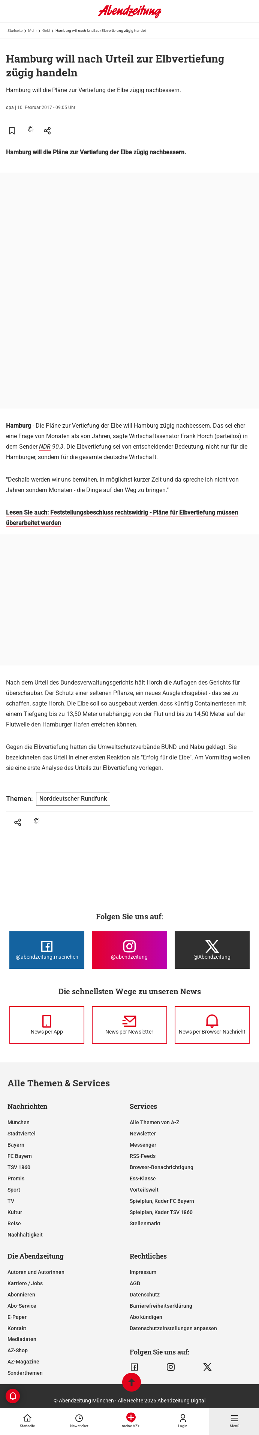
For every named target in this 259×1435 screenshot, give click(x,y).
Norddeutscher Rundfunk (73, 798)
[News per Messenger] (46, 1025)
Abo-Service (21, 1306)
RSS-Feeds (143, 1156)
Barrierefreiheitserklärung (161, 1306)
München (18, 1122)
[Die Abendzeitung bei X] (212, 950)
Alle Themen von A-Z (154, 1122)
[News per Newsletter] (129, 1025)
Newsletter (143, 1134)
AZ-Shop (17, 1350)
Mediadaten (21, 1339)
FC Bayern (19, 1156)
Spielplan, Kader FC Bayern (162, 1201)
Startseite (14, 30)
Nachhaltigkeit (25, 1235)
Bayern (15, 1145)
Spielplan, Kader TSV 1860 (161, 1212)
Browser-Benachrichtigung (161, 1167)
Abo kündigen (146, 1317)
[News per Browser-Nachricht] (212, 1025)
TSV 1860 (18, 1167)
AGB (135, 1283)
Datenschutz (145, 1295)
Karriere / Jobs (25, 1283)
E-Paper (17, 1317)
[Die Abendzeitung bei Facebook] (46, 950)
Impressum (143, 1272)
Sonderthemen (25, 1373)
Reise (14, 1223)
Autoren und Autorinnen (35, 1272)
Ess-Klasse (143, 1178)
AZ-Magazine (23, 1362)
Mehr (32, 30)
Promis (15, 1178)
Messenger (143, 1145)
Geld (46, 30)
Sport (13, 1190)
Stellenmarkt (145, 1223)
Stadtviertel (21, 1134)
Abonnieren (21, 1295)
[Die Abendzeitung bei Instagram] (129, 950)
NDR (45, 446)
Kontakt (16, 1328)
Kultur (14, 1212)
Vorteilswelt (144, 1190)
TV (10, 1201)
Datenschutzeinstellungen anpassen (173, 1328)
